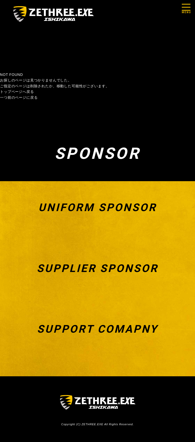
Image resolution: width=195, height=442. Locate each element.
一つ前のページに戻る (19, 97)
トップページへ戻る (17, 92)
